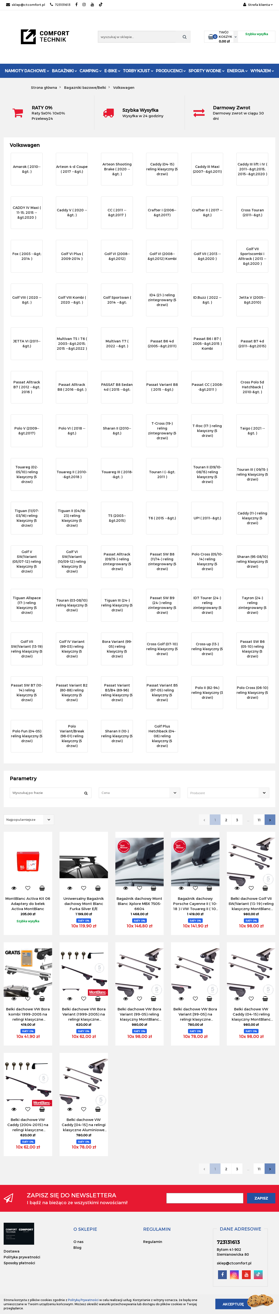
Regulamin (152, 1242)
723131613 (60, 5)
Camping (91, 70)
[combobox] (139, 793)
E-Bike (112, 70)
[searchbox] (221, 793)
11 (259, 820)
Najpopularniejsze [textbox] (20, 819)
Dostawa (12, 1251)
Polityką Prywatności (83, 1300)
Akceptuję (233, 1304)
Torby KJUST (138, 70)
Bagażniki (64, 70)
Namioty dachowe (27, 70)
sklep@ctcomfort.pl (25, 5)
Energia (237, 70)
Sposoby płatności (19, 1263)
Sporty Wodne (207, 70)
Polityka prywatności (22, 1257)
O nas (78, 1242)
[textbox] (135, 792)
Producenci (171, 70)
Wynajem (262, 70)
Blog (77, 1247)
